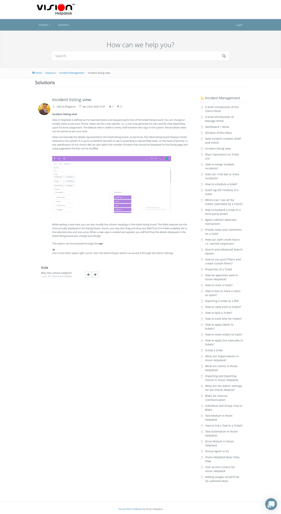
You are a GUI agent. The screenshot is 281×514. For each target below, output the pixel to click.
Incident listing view (218, 148)
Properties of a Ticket (218, 269)
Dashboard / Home (217, 127)
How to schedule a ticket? (221, 184)
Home (37, 72)
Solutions (63, 24)
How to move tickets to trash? (223, 334)
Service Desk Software (130, 509)
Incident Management (71, 72)
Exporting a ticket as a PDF (222, 301)
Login (239, 24)
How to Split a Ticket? (218, 313)
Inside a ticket (214, 350)
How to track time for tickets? (223, 318)
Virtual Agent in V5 (217, 451)
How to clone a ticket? (219, 285)
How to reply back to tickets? (223, 307)
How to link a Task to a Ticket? (224, 425)
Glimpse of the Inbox (218, 133)
